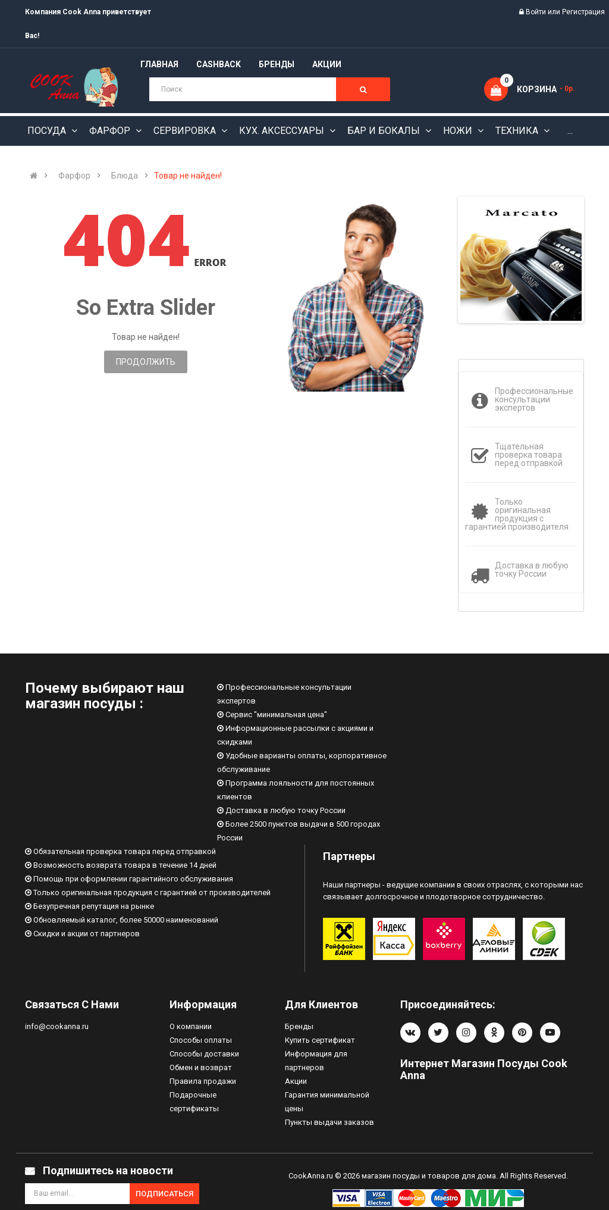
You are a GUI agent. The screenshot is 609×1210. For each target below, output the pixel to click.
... (570, 130)
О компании (190, 1026)
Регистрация (583, 12)
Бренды (299, 1026)
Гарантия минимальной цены (327, 1101)
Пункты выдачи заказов (329, 1122)
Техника (518, 130)
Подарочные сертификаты (194, 1101)
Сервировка (185, 130)
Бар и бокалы (384, 130)
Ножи (459, 130)
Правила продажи (202, 1081)
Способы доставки (204, 1053)
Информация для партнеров (316, 1060)
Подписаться (164, 1193)
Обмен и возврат (200, 1067)
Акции (296, 1081)
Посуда (47, 130)
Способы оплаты (200, 1040)
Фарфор (111, 130)
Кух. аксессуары (283, 130)
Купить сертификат (320, 1040)
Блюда (124, 175)
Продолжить (145, 362)
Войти (537, 12)
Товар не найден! (188, 175)
